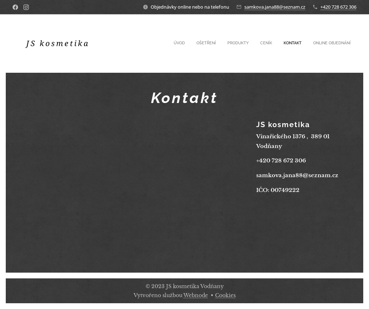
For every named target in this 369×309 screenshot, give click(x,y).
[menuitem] (295, 44)
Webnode (195, 295)
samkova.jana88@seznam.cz (274, 7)
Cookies (225, 295)
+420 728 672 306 (338, 7)
